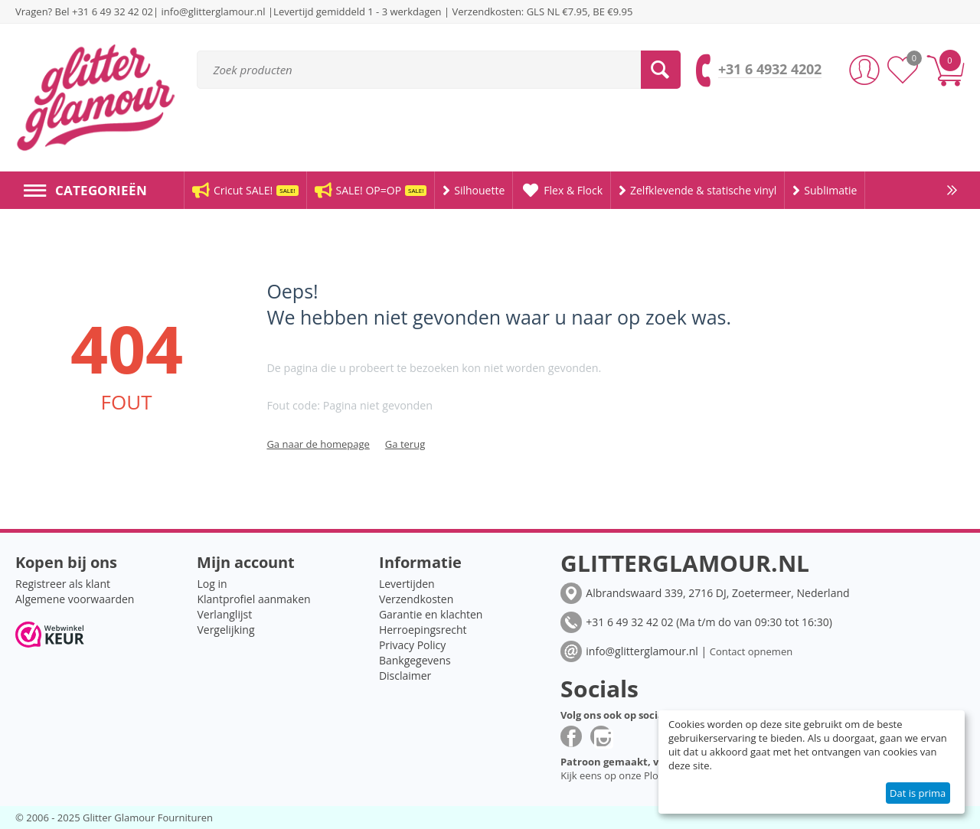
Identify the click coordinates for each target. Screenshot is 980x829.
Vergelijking (225, 629)
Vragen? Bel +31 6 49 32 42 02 (84, 11)
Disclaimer (405, 675)
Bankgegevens (415, 660)
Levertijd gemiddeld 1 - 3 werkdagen (357, 11)
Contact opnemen (751, 651)
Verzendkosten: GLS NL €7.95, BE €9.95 (542, 11)
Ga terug (405, 444)
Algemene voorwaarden (74, 599)
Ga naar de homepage (317, 444)
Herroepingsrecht (423, 629)
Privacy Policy (412, 645)
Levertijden (407, 583)
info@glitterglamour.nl (215, 11)
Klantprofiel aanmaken (253, 599)
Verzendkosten (416, 599)
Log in (212, 583)
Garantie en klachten (431, 614)
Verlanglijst (224, 614)
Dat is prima (918, 793)
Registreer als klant (62, 583)
